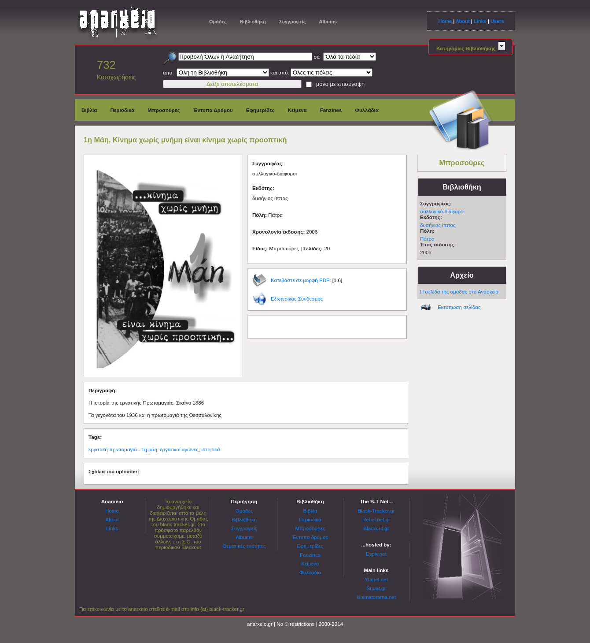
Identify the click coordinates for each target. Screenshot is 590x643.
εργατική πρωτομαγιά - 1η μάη (122, 449)
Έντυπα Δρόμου (213, 110)
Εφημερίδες (260, 110)
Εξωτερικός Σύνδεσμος (297, 298)
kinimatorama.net (376, 597)
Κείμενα (297, 110)
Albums (327, 21)
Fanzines (331, 110)
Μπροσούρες (164, 110)
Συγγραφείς (292, 21)
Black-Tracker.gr (376, 510)
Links (480, 21)
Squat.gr (376, 588)
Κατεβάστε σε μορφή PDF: (301, 280)
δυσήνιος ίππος (437, 225)
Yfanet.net (376, 579)
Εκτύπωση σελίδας (459, 307)
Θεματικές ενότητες (244, 546)
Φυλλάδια (367, 110)
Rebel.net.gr (376, 519)
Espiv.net (376, 554)
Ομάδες (218, 21)
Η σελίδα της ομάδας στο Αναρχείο (459, 291)
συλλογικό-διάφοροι (442, 211)
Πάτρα (427, 239)
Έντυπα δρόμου (310, 537)
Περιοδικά (122, 110)
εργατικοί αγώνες (179, 449)
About (463, 21)
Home (445, 21)
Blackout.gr (376, 528)
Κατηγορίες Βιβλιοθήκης (470, 48)
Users (497, 21)
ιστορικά (210, 449)
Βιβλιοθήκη (253, 21)
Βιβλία (89, 110)
